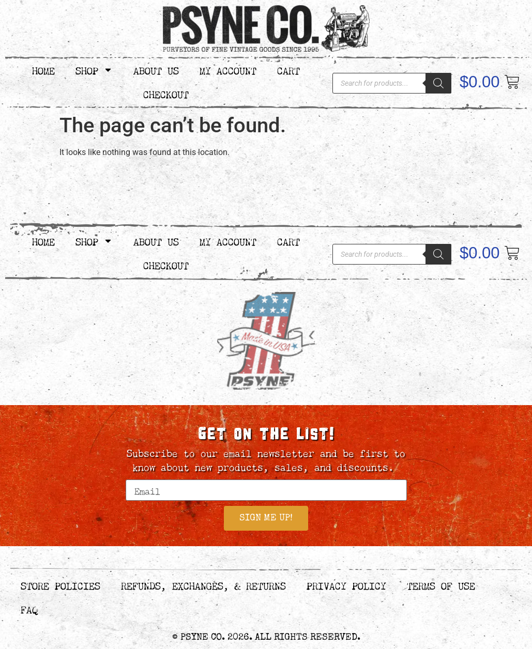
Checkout (166, 93)
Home (43, 69)
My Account (228, 69)
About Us (156, 69)
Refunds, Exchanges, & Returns (203, 585)
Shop (94, 70)
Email (140, 475)
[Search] (438, 83)
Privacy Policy (346, 585)
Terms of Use (441, 585)
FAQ (29, 609)
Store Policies (60, 585)
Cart (288, 69)
